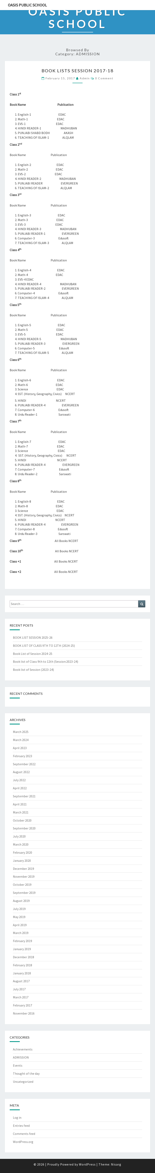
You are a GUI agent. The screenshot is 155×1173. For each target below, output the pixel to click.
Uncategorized (23, 1082)
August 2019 (21, 901)
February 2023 (22, 756)
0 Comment (104, 78)
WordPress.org (23, 1142)
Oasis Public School (27, 4)
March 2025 (20, 732)
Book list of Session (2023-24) (33, 670)
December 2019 (23, 869)
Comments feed (24, 1134)
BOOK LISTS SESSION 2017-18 (78, 70)
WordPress (87, 1164)
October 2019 (22, 885)
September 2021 (24, 796)
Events (17, 1065)
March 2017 (20, 997)
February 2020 (22, 852)
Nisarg (116, 1164)
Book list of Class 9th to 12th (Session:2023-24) (45, 661)
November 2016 (24, 1013)
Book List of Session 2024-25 (32, 654)
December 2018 (23, 957)
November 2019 (24, 876)
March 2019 (20, 933)
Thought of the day (26, 1073)
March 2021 (20, 812)
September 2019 (24, 893)
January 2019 (22, 949)
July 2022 (19, 780)
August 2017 (21, 981)
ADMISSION (21, 1057)
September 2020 (24, 828)
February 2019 (22, 941)
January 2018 (22, 973)
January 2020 (22, 861)
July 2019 (19, 909)
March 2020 (20, 844)
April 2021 (20, 804)
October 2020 (22, 820)
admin (85, 78)
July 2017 (19, 989)
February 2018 (22, 965)
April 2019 (20, 925)
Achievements (22, 1049)
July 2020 (19, 836)
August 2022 (21, 772)
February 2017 (22, 1005)
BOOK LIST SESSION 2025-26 (32, 637)
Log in (17, 1117)
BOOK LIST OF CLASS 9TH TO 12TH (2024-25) (44, 646)
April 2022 (20, 788)
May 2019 (19, 917)
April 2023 (20, 748)
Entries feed (21, 1126)
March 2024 (20, 740)
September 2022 (24, 764)
